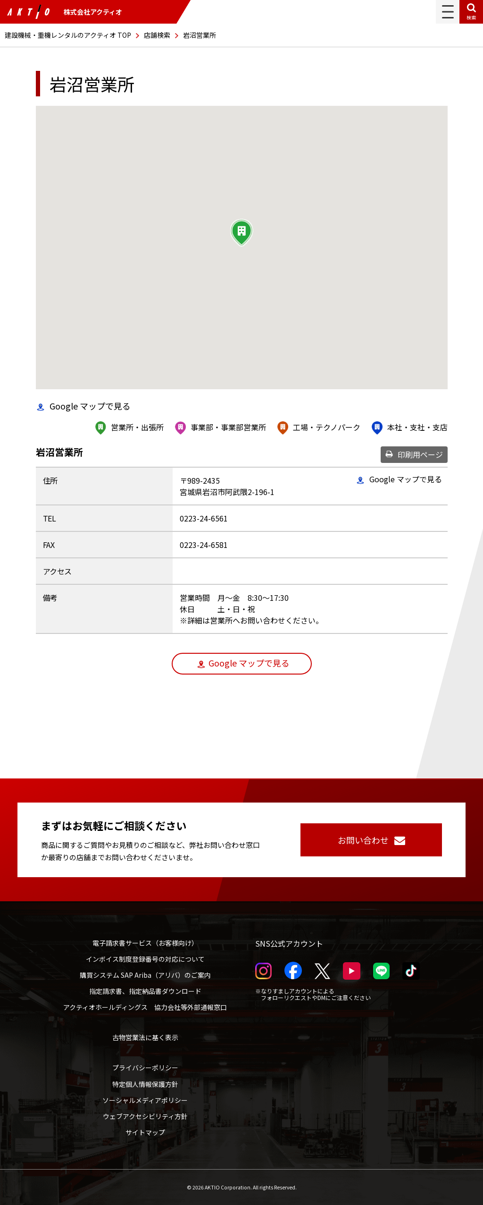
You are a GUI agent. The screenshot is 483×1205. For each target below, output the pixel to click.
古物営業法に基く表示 (145, 1037)
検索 (471, 17)
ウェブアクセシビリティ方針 (145, 1116)
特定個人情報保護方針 (145, 1084)
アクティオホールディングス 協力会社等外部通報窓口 (145, 1007)
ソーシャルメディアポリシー (145, 1100)
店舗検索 (157, 35)
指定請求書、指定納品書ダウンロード (145, 991)
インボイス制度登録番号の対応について (145, 959)
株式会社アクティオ (64, 12)
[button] (241, 233)
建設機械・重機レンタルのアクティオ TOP (68, 35)
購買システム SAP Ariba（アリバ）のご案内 (145, 975)
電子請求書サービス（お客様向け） (145, 943)
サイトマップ (145, 1132)
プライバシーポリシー (145, 1067)
